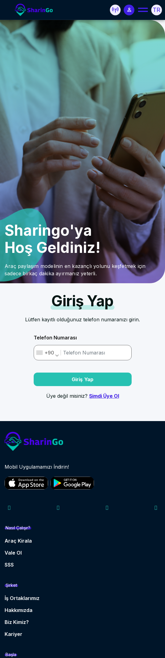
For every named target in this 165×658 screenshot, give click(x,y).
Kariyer (13, 634)
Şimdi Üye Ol (104, 396)
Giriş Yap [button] (83, 379)
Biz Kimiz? (17, 622)
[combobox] (47, 352)
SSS (9, 565)
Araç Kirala (18, 541)
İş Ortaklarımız (22, 598)
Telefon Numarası (55, 338)
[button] (115, 10)
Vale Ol (13, 553)
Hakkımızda (18, 610)
